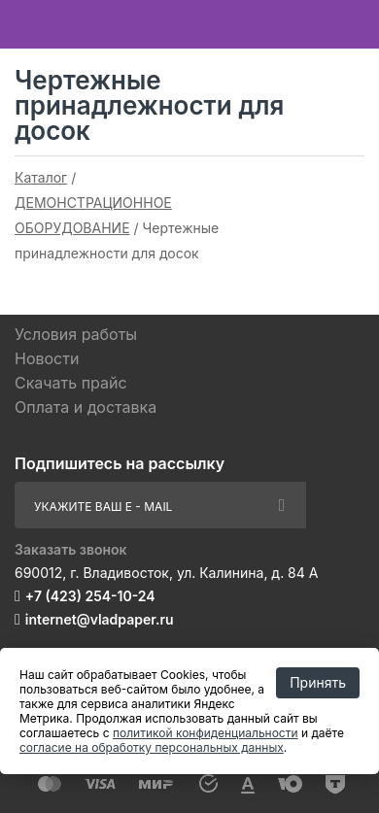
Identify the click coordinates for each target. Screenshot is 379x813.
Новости (47, 358)
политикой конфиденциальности (205, 733)
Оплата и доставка (85, 407)
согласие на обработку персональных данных (151, 747)
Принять (318, 682)
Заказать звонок (71, 549)
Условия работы (76, 334)
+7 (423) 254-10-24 (90, 596)
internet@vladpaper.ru (99, 619)
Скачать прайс (71, 382)
